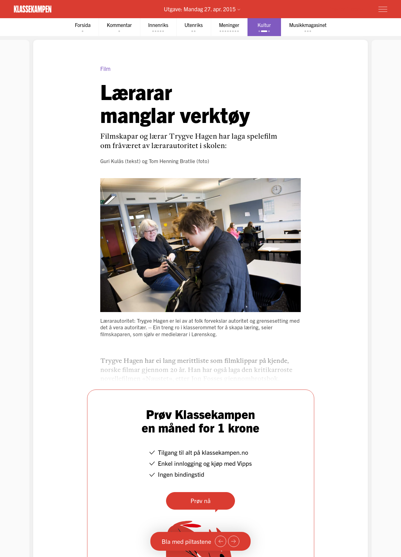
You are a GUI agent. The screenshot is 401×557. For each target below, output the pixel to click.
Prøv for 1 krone (345, 9)
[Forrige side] (220, 541)
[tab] (83, 27)
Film (105, 68)
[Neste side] (233, 541)
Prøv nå (200, 500)
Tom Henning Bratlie (172, 160)
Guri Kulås (112, 160)
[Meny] (382, 9)
